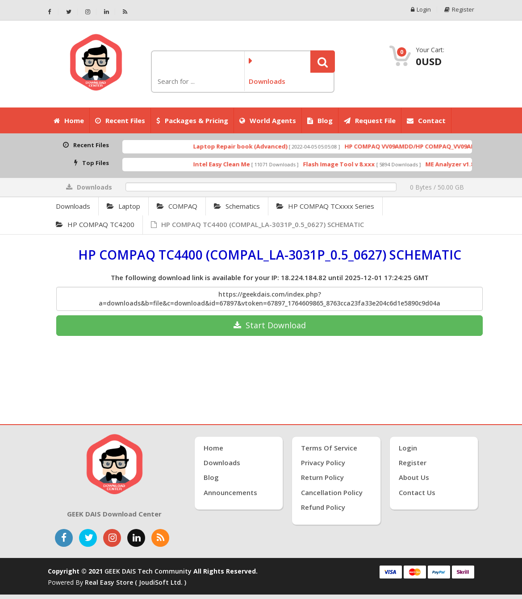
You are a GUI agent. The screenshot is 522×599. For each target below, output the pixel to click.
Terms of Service (329, 447)
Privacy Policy (323, 462)
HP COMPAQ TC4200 (95, 224)
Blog (320, 120)
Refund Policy (323, 507)
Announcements (230, 492)
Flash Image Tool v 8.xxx (349, 164)
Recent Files (120, 120)
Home (69, 120)
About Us (414, 477)
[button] (322, 61)
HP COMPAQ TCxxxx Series (325, 206)
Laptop (123, 206)
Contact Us (417, 492)
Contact (426, 120)
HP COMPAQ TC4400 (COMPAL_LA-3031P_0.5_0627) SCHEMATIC (257, 224)
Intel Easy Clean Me (231, 164)
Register (459, 9)
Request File (370, 120)
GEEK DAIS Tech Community (148, 571)
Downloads (73, 206)
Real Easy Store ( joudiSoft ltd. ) (135, 582)
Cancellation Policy (332, 492)
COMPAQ (177, 206)
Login (421, 9)
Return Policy (322, 477)
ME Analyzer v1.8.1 (462, 164)
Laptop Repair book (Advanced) (250, 146)
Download (270, 325)
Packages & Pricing (192, 120)
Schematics (237, 206)
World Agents (267, 120)
